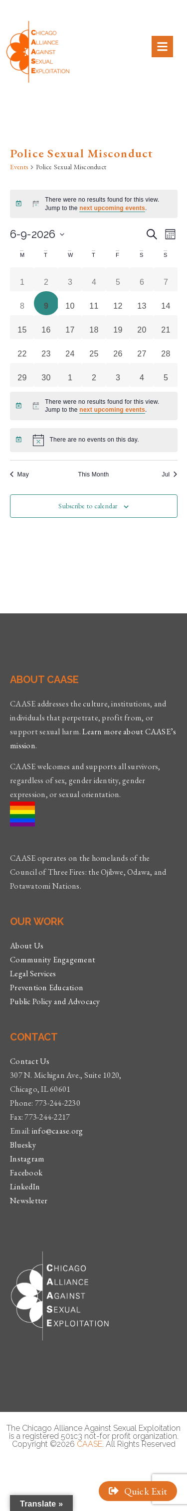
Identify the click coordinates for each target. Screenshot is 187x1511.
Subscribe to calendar (87, 505)
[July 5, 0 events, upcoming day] (166, 375)
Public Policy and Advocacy (55, 1001)
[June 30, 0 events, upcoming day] (46, 375)
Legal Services (33, 973)
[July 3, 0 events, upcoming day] (118, 375)
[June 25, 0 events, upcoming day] (94, 351)
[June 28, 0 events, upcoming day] (166, 351)
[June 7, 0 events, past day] (166, 279)
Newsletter (29, 1200)
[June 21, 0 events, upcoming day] (166, 327)
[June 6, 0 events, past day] (142, 279)
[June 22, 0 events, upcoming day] (22, 351)
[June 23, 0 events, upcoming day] (46, 351)
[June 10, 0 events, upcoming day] (70, 303)
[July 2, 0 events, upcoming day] (94, 375)
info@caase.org (57, 1131)
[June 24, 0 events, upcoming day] (70, 351)
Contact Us (30, 1061)
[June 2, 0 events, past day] (46, 279)
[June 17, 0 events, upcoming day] (70, 327)
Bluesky (23, 1145)
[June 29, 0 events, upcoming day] (22, 375)
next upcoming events (112, 208)
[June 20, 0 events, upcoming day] (142, 327)
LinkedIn (25, 1186)
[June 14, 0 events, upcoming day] (166, 303)
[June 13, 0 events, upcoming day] (142, 303)
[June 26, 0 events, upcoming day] (118, 351)
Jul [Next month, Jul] (169, 474)
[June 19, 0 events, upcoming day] (118, 327)
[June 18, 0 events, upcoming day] (94, 327)
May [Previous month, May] (19, 474)
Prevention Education (46, 987)
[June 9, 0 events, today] (46, 303)
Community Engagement (52, 959)
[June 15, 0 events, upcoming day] (22, 327)
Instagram (27, 1159)
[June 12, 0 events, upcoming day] (118, 303)
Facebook (26, 1172)
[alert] (94, 204)
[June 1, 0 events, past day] (22, 279)
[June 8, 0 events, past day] (22, 303)
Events (19, 166)
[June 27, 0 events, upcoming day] (142, 351)
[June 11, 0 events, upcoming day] (94, 303)
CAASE (89, 1444)
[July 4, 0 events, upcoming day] (142, 375)
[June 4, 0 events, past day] (94, 279)
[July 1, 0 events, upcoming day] (70, 375)
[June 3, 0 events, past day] (70, 279)
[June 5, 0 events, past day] (118, 279)
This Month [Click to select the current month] (93, 474)
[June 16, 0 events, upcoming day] (46, 327)
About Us (26, 945)
